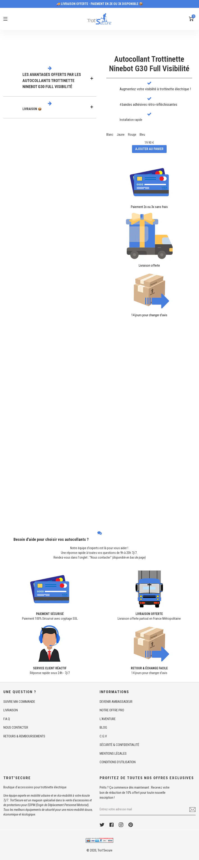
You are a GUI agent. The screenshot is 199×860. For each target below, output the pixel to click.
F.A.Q (6, 719)
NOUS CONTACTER (15, 727)
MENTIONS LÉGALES (113, 754)
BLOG (103, 727)
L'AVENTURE (108, 719)
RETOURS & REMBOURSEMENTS (24, 736)
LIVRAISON (10, 710)
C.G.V (103, 736)
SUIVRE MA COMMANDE (19, 702)
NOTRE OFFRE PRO (112, 710)
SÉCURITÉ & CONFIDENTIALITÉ (119, 745)
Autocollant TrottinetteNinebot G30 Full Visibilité (149, 64)
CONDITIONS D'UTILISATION (118, 762)
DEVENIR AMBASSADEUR (116, 702)
